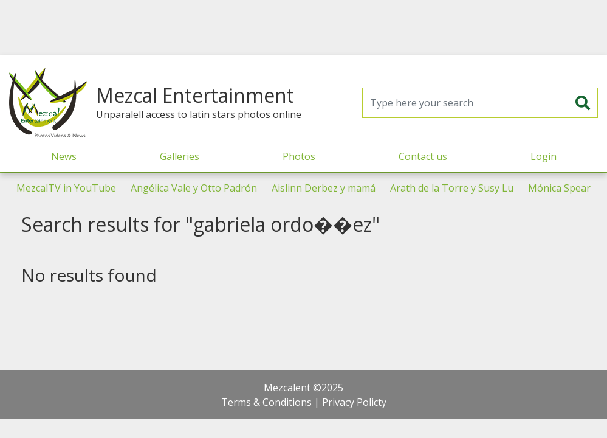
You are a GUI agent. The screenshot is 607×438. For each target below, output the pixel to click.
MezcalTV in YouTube (66, 188)
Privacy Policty (354, 402)
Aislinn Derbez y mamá (324, 188)
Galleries (179, 156)
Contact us (423, 156)
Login (543, 156)
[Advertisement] (303, 27)
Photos (299, 156)
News (64, 156)
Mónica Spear (559, 188)
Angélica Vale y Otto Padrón (194, 188)
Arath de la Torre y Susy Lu (451, 188)
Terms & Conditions (266, 402)
